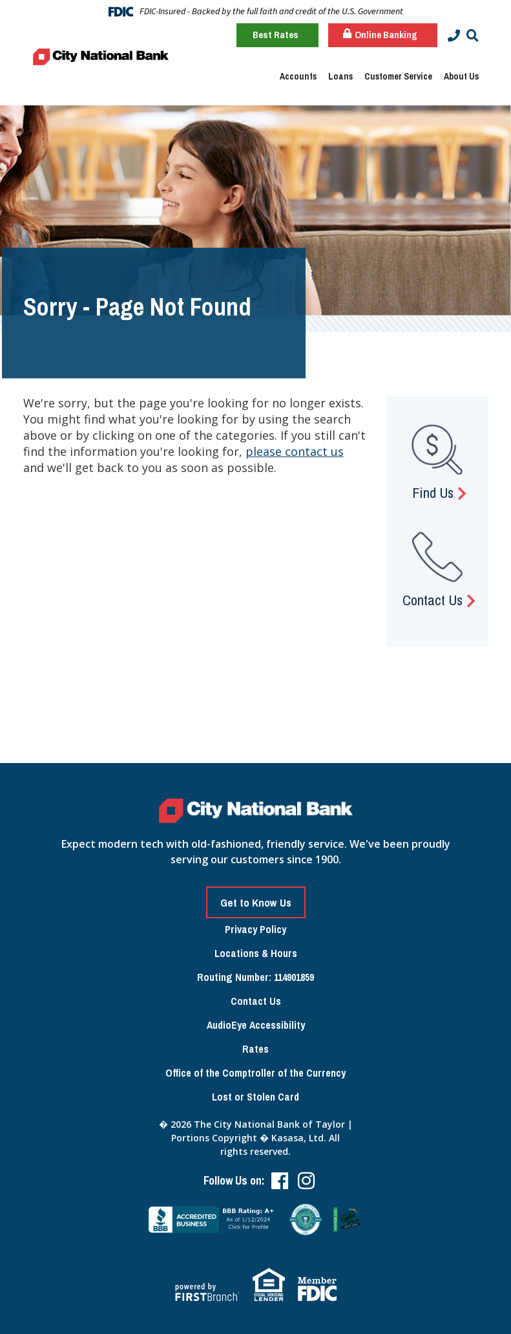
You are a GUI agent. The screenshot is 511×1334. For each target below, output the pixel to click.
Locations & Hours (255, 953)
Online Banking (380, 34)
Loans (340, 76)
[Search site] (472, 36)
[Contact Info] (454, 36)
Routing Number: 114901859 (255, 977)
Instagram (306, 1180)
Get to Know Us (255, 902)
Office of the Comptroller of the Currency (255, 1073)
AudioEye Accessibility (256, 1025)
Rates (255, 1049)
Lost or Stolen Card (255, 1097)
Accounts (298, 76)
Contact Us (432, 600)
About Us (461, 76)
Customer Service (398, 76)
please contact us (294, 451)
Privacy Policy (255, 929)
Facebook (279, 1180)
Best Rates (275, 34)
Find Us (433, 492)
